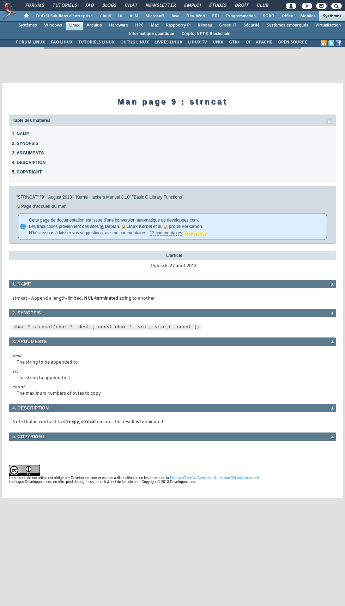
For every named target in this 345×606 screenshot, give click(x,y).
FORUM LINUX (30, 42)
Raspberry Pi (178, 25)
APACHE (264, 42)
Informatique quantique (151, 33)
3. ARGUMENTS (28, 153)
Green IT (227, 25)
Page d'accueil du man (44, 206)
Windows (53, 25)
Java (175, 16)
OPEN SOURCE (292, 42)
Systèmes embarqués (287, 25)
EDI (215, 16)
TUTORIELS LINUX (96, 42)
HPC (139, 25)
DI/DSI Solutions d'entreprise (64, 16)
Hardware (118, 25)
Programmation (241, 16)
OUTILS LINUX (134, 42)
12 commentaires (166, 232)
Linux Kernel (139, 226)
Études (217, 5)
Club (262, 5)
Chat (131, 5)
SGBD (268, 16)
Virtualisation (328, 25)
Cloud (105, 16)
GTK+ (234, 42)
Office (287, 16)
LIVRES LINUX (168, 42)
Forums (34, 5)
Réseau (205, 25)
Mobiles (308, 16)
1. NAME (20, 133)
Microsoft (154, 16)
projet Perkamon (185, 226)
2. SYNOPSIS (25, 143)
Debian (112, 226)
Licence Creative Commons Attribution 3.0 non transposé (214, 478)
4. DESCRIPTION (29, 162)
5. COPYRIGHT (27, 172)
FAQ (89, 5)
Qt (248, 42)
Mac (155, 25)
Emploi (192, 5)
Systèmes (332, 16)
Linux (74, 25)
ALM (133, 16)
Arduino (94, 25)
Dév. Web (195, 16)
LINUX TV (197, 42)
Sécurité (251, 25)
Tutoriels (64, 5)
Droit (241, 5)
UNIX (218, 42)
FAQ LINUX (62, 42)
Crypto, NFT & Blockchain (205, 33)
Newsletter (160, 5)
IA (120, 16)
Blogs (109, 5)
